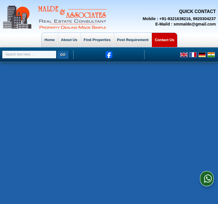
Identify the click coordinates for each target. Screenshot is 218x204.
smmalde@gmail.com (194, 24)
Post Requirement (132, 40)
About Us (69, 40)
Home (50, 40)
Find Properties (97, 40)
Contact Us (164, 40)
